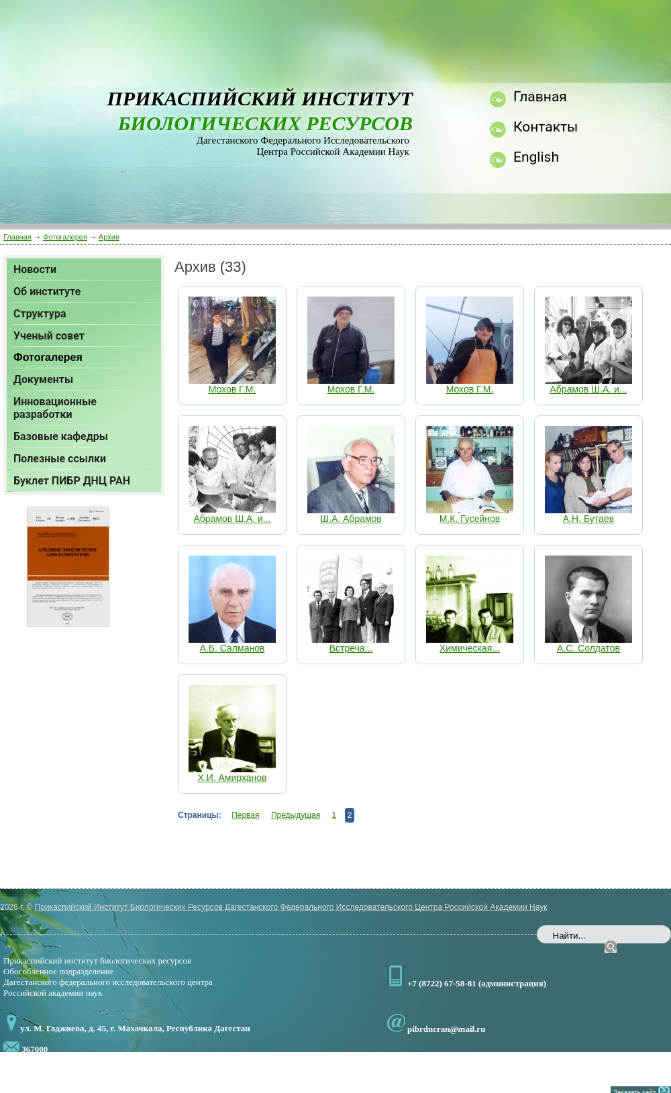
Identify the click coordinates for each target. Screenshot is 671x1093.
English (536, 157)
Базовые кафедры (60, 436)
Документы (43, 379)
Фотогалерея (65, 237)
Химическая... (470, 648)
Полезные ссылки (59, 458)
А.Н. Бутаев (588, 518)
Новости (34, 269)
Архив (109, 237)
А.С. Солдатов (588, 648)
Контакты (545, 127)
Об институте (47, 291)
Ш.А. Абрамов (351, 518)
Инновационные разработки (55, 408)
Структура (39, 313)
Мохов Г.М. (232, 389)
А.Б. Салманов (232, 648)
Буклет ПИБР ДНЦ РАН (71, 480)
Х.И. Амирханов (231, 777)
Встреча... (351, 648)
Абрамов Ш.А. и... (588, 389)
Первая (245, 815)
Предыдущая (295, 815)
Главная (17, 237)
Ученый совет (49, 335)
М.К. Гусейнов (470, 518)
